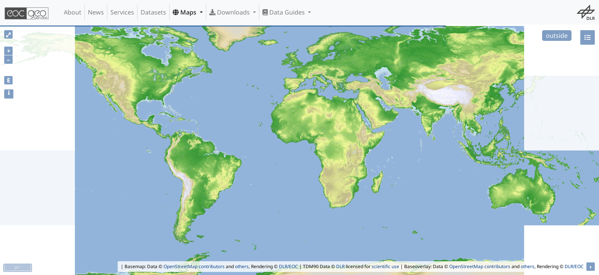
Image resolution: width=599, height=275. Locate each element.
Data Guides (284, 12)
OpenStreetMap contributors (194, 266)
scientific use (385, 266)
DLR (340, 266)
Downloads (230, 12)
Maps (185, 12)
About (72, 12)
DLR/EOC (288, 266)
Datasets (153, 12)
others (242, 266)
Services (122, 12)
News (96, 12)
